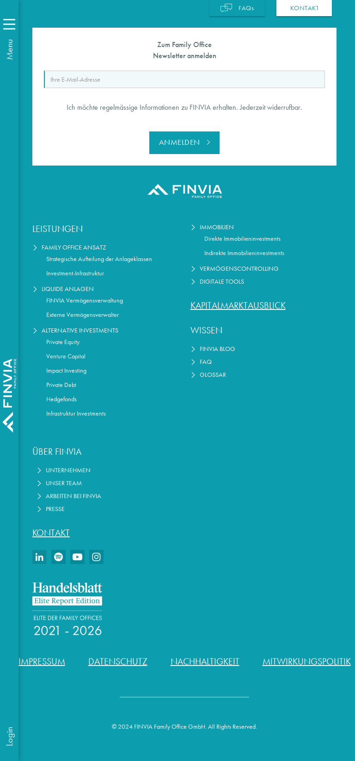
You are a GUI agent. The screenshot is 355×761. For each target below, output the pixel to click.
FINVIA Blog (217, 349)
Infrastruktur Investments (76, 413)
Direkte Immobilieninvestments (242, 239)
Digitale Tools (222, 281)
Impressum (41, 661)
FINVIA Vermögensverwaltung (84, 300)
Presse (55, 509)
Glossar (213, 375)
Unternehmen (68, 470)
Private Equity (63, 342)
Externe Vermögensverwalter (82, 315)
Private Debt (61, 385)
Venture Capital (66, 356)
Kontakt (51, 532)
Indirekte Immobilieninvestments (244, 253)
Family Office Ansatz (74, 247)
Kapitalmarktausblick (238, 305)
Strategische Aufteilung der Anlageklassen (99, 259)
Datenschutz (117, 661)
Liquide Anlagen (68, 289)
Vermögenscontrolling (239, 269)
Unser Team (64, 483)
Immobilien (217, 227)
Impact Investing (66, 371)
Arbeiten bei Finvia (73, 496)
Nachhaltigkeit (205, 661)
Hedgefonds (61, 399)
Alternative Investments (80, 330)
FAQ (206, 362)
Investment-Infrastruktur (75, 273)
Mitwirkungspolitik (307, 661)
